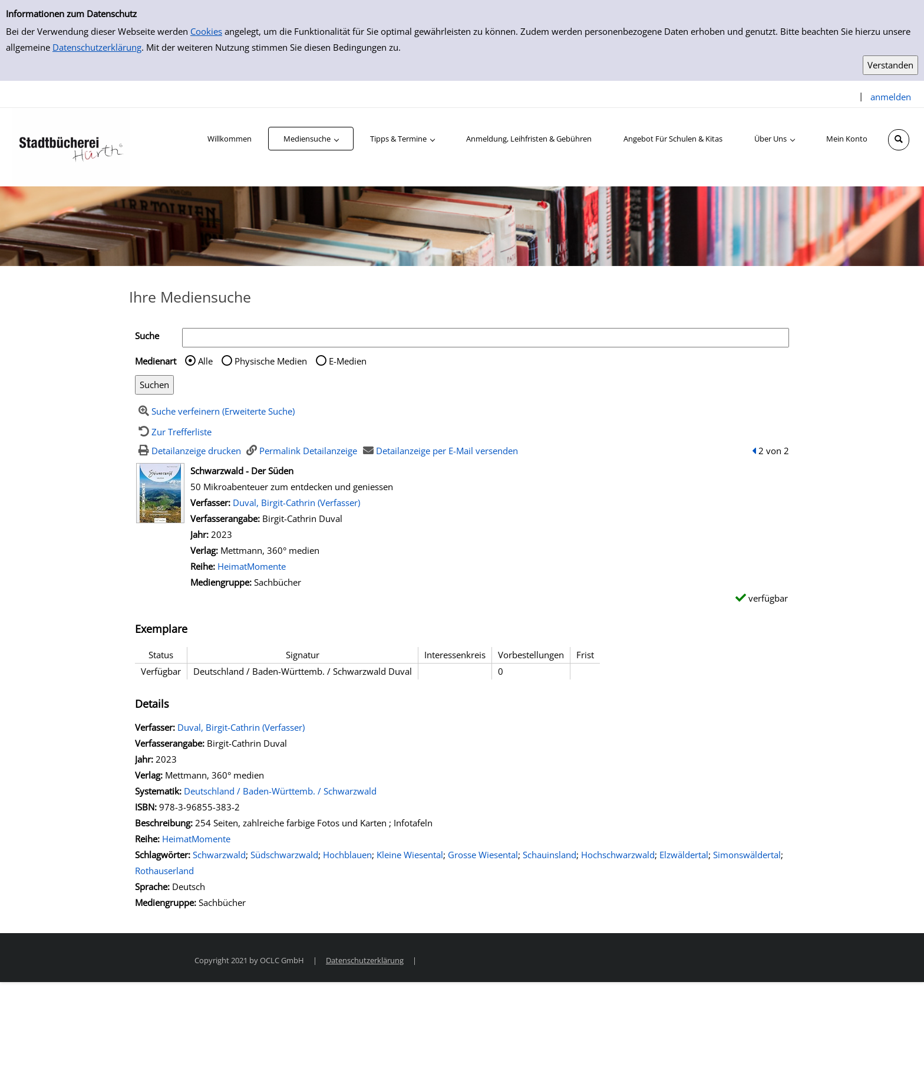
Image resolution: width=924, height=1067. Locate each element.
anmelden (890, 97)
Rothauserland (164, 870)
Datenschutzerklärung (96, 47)
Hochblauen (347, 855)
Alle (205, 361)
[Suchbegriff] (485, 337)
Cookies (206, 31)
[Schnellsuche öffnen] (898, 139)
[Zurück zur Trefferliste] (173, 432)
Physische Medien (271, 361)
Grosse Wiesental (483, 855)
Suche (147, 336)
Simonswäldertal (747, 855)
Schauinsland (549, 855)
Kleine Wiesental (410, 855)
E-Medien (348, 361)
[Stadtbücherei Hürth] (71, 146)
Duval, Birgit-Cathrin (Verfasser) (296, 502)
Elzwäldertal (683, 855)
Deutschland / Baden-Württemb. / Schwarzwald (280, 791)
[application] (311, 138)
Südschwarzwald (284, 855)
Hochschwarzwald (618, 855)
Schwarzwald (219, 855)
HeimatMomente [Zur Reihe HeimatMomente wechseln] (251, 566)
